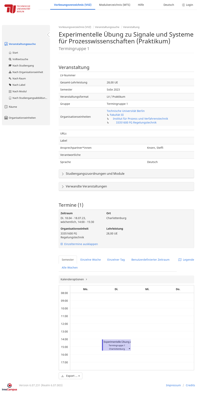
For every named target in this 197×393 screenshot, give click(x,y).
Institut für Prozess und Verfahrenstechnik (140, 118)
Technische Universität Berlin (126, 111)
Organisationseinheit (74, 228)
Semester (68, 259)
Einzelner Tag (116, 259)
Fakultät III (117, 115)
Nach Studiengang (21, 65)
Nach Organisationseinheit (25, 72)
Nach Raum (17, 78)
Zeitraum (67, 213)
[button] (129, 348)
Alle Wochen (70, 267)
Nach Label (16, 84)
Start (13, 52)
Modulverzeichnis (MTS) (114, 5)
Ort (108, 213)
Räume (10, 106)
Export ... (70, 376)
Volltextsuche (18, 59)
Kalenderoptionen (73, 279)
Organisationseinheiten (20, 117)
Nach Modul (17, 91)
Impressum (173, 385)
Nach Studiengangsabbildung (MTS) (29, 98)
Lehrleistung (114, 228)
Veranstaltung (131, 27)
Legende (186, 259)
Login (187, 5)
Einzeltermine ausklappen (79, 244)
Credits (190, 385)
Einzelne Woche (90, 259)
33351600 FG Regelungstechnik (136, 122)
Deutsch (169, 5)
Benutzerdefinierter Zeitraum (150, 259)
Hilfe (141, 5)
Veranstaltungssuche (20, 44)
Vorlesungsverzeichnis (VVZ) (72, 5)
